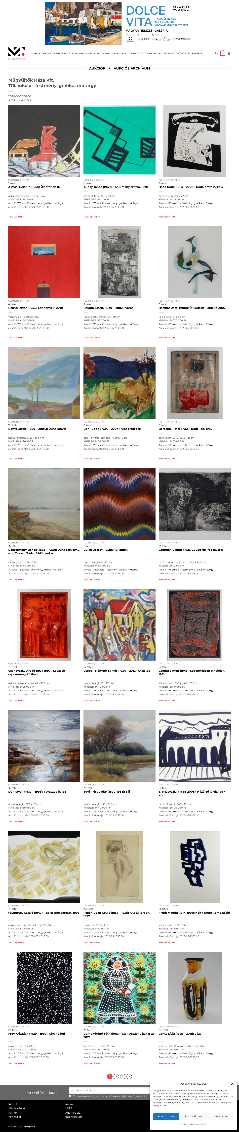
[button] (232, 1083)
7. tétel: (12, 425)
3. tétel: (163, 183)
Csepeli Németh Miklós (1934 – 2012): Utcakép (116, 670)
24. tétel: (163, 1029)
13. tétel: (12, 667)
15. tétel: (163, 667)
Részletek (221, 1116)
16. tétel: (13, 787)
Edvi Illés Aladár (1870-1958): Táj (106, 791)
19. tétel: (13, 908)
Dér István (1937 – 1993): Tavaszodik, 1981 (38, 791)
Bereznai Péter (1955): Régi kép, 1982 (185, 428)
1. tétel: (12, 183)
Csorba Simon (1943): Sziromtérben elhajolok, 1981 (192, 672)
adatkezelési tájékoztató (120, 1096)
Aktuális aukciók (54, 53)
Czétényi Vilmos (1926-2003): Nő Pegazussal (191, 549)
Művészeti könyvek (177, 53)
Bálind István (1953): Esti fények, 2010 (35, 308)
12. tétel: (163, 546)
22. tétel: (13, 1029)
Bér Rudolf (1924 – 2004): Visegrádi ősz (112, 428)
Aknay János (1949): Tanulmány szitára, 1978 (115, 187)
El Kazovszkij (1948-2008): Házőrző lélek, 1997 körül (192, 793)
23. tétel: (88, 1029)
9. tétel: (163, 425)
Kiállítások (102, 53)
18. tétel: (163, 787)
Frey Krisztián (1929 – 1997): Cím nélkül (36, 1033)
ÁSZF (203, 1124)
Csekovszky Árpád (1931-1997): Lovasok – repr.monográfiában (37, 672)
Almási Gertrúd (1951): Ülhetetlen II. (34, 187)
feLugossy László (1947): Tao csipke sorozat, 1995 (43, 912)
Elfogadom (166, 1116)
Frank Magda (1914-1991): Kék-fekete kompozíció (194, 912)
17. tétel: (87, 787)
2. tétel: (87, 183)
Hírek (37, 53)
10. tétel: (13, 546)
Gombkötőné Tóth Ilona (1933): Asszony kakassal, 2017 (119, 1035)
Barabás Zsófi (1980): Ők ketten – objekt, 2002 (192, 308)
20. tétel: (88, 908)
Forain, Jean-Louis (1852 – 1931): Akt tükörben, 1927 (116, 914)
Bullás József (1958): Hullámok (105, 549)
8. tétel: (87, 425)
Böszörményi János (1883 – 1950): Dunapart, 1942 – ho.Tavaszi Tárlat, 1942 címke (44, 551)
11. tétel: (87, 546)
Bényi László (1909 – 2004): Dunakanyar (37, 428)
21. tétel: (163, 908)
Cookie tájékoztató (189, 1124)
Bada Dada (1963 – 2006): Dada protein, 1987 (191, 187)
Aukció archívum (80, 53)
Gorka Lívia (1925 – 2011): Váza (180, 1033)
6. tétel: (163, 304)
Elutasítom (193, 1116)
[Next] (129, 1076)
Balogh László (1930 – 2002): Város (108, 308)
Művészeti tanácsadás (146, 53)
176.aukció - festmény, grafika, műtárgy (40, 203)
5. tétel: (87, 304)
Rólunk (197, 53)
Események (120, 53)
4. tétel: (12, 304)
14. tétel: (88, 667)
